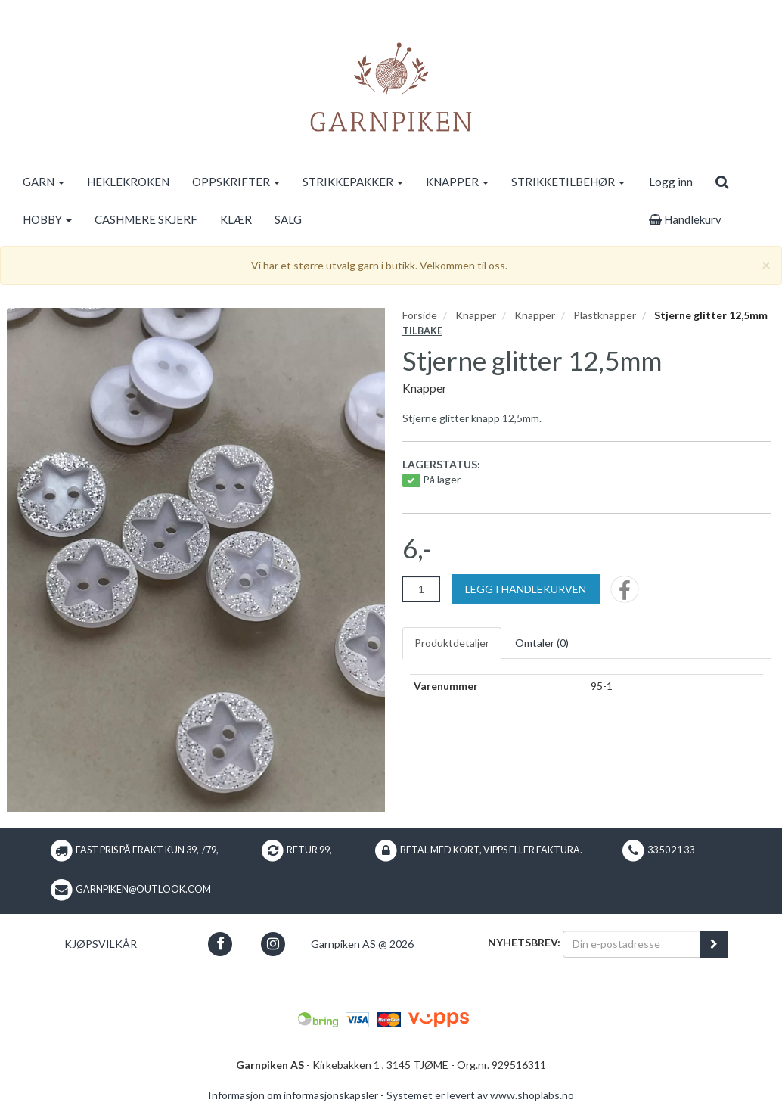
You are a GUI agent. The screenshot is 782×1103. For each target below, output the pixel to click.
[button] (220, 943)
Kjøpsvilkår (100, 943)
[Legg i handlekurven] (526, 589)
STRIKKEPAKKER (353, 181)
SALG (288, 219)
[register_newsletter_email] (714, 944)
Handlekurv (685, 219)
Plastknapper (604, 315)
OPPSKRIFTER (236, 181)
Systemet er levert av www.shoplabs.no (480, 1095)
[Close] (766, 264)
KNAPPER (457, 181)
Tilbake (422, 331)
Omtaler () (542, 642)
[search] (722, 181)
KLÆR (236, 219)
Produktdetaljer (451, 642)
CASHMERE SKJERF (146, 219)
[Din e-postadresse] (631, 944)
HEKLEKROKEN (128, 181)
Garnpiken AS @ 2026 (362, 943)
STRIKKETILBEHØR (568, 181)
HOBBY (47, 219)
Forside (419, 315)
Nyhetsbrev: (524, 942)
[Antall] (421, 589)
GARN (43, 181)
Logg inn (671, 181)
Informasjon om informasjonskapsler (293, 1095)
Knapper (475, 315)
